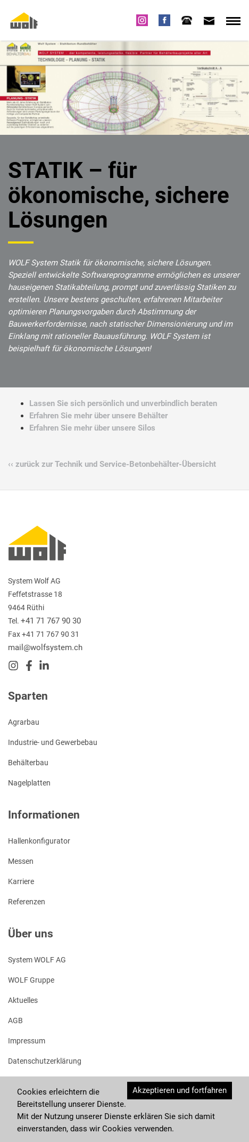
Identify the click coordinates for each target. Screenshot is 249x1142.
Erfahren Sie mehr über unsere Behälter (98, 415)
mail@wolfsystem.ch (45, 647)
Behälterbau (28, 762)
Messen (21, 860)
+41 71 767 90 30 (51, 620)
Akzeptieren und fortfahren (179, 1090)
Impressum (26, 1040)
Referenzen (26, 901)
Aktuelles (23, 999)
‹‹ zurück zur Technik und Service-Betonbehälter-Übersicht (112, 463)
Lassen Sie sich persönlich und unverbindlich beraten (123, 403)
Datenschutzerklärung (44, 1060)
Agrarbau (23, 721)
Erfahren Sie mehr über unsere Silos (92, 427)
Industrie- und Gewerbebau (52, 742)
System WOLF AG (37, 959)
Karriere (21, 881)
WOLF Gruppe (31, 979)
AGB (15, 1020)
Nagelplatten (29, 782)
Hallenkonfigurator (39, 840)
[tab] (187, 19)
